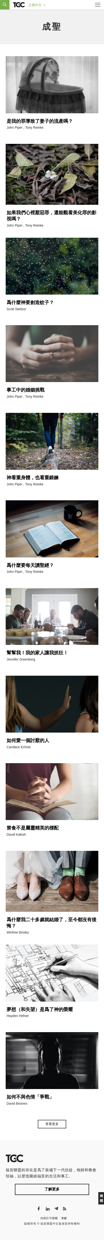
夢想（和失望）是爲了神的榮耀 (40, 1009)
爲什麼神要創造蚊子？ (30, 302)
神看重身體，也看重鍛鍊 (33, 477)
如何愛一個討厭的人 (28, 740)
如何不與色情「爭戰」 (30, 1096)
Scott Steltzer (16, 309)
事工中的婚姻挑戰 (25, 389)
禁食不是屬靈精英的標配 (33, 827)
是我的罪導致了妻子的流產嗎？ (40, 121)
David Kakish (16, 834)
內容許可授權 (49, 1218)
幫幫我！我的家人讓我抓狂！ (37, 652)
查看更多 (52, 1124)
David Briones (17, 1103)
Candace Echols (19, 747)
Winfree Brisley (18, 932)
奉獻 (64, 1218)
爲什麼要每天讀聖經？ (30, 565)
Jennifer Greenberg (21, 659)
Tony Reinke (34, 127)
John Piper (14, 127)
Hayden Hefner (18, 1016)
